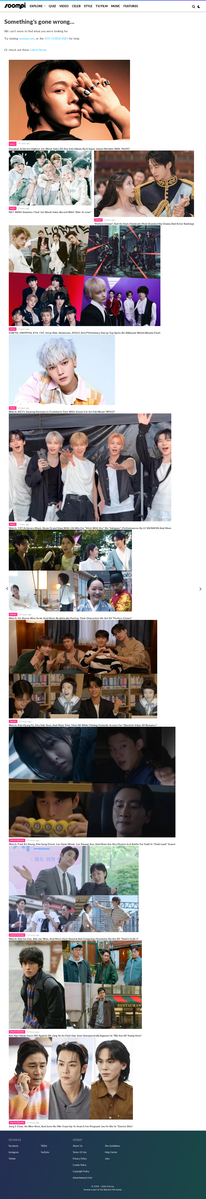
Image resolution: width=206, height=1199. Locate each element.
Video (64, 6)
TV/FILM (101, 6)
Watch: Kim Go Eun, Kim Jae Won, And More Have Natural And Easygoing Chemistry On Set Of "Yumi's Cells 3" (74, 938)
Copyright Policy (81, 1171)
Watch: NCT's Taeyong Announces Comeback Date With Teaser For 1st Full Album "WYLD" (62, 411)
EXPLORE (36, 6)
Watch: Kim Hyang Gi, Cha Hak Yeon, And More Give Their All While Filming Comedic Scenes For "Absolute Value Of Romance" (83, 725)
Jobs (107, 1158)
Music (115, 6)
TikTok (44, 1145)
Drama (98, 220)
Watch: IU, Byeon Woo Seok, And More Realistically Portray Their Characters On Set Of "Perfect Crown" (70, 618)
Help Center (111, 1152)
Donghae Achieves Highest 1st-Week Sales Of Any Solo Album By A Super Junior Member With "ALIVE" (69, 148)
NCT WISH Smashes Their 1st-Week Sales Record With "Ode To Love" (50, 211)
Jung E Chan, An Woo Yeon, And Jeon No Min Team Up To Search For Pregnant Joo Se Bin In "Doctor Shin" (71, 1126)
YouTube (45, 1152)
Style (88, 6)
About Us (77, 1145)
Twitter (12, 1158)
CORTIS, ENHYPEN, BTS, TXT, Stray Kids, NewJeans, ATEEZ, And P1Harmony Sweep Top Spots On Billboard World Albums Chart (84, 332)
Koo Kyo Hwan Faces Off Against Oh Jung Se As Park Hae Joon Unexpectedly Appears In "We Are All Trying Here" (75, 1035)
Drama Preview (17, 840)
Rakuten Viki (109, 1189)
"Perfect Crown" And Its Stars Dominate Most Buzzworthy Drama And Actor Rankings (144, 223)
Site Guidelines (112, 1145)
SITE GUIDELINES (56, 38)
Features (130, 6)
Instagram (14, 1152)
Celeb (76, 6)
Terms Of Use (79, 1152)
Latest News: (38, 49)
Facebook (13, 1145)
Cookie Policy (79, 1165)
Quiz (52, 6)
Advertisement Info (82, 1177)
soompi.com (27, 38)
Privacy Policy (80, 1158)
